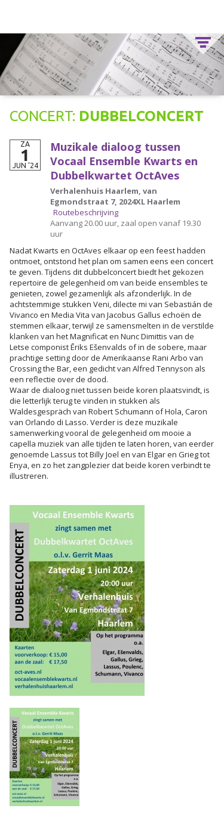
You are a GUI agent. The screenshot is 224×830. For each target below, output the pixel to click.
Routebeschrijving (85, 212)
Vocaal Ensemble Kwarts (112, 16)
